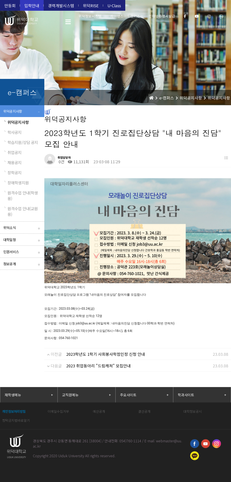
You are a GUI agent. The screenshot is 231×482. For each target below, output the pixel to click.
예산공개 (99, 411)
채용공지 (12, 162)
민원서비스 (22, 252)
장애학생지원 (16, 182)
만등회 (10, 5)
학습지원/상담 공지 (20, 142)
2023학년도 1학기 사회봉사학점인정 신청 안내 (105, 354)
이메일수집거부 (58, 411)
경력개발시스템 (61, 5)
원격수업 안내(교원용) (20, 211)
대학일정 (22, 240)
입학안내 (31, 5)
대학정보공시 (192, 411)
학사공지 (12, 132)
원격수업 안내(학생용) (20, 195)
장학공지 (12, 172)
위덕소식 (22, 228)
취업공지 (12, 152)
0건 (60, 161)
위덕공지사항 (22, 112)
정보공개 (22, 264)
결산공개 (144, 411)
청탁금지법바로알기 (16, 420)
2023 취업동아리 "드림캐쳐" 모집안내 (98, 365)
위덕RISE (91, 5)
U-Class (114, 5)
